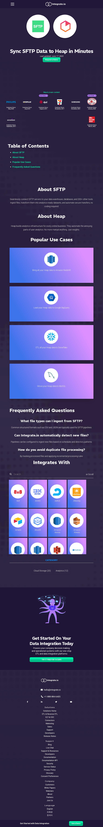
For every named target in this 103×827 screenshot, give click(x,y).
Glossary (49, 773)
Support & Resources (49, 751)
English (50, 809)
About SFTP (18, 152)
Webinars (50, 791)
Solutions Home (49, 711)
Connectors (49, 720)
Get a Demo (76, 823)
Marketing (50, 723)
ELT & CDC (49, 717)
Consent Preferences (49, 776)
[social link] (28, 702)
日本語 (50, 812)
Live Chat (50, 748)
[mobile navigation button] (12, 4)
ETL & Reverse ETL (50, 714)
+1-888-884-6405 (50, 696)
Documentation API (50, 760)
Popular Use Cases (21, 162)
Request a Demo (51, 60)
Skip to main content (51, 92)
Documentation (50, 757)
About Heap (18, 157)
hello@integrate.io (51, 690)
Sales (49, 727)
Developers (50, 733)
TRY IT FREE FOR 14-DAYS (51, 660)
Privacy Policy (50, 770)
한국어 (50, 815)
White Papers (49, 788)
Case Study (43, 95)
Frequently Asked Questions (26, 167)
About (49, 794)
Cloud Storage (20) (42, 570)
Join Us (50, 800)
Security (49, 763)
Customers (49, 785)
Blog (50, 744)
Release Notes (50, 736)
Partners (49, 797)
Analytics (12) (62, 570)
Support (50, 730)
